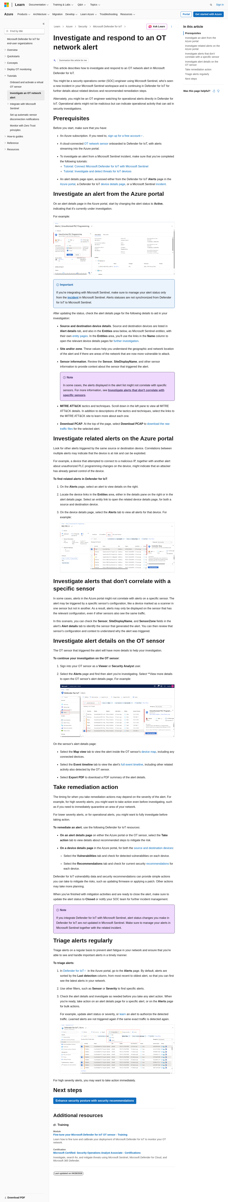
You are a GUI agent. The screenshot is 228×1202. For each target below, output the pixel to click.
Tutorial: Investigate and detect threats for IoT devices (97, 171)
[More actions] (172, 26)
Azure (69, 26)
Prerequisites (193, 33)
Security (82, 26)
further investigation (126, 341)
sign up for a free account (124, 135)
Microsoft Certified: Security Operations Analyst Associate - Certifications (97, 1152)
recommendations (157, 863)
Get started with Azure (208, 14)
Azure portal (67, 184)
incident (161, 184)
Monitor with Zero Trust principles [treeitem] (22, 127)
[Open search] (211, 5)
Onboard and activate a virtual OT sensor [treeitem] (26, 84)
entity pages (80, 336)
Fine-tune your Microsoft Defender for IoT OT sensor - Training (90, 1134)
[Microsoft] (6, 4)
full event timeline (132, 764)
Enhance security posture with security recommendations (95, 1100)
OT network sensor (96, 143)
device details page (113, 184)
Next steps (191, 78)
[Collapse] (43, 24)
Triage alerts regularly (197, 74)
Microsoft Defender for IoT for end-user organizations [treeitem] (23, 41)
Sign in (220, 4)
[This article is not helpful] (218, 91)
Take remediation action (198, 69)
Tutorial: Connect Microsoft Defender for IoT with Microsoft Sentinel (106, 166)
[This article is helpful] (214, 91)
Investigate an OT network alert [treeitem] (25, 95)
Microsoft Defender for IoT (107, 26)
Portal (186, 14)
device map (148, 751)
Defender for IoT (73, 970)
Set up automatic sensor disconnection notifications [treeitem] (24, 117)
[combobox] (24, 31)
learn (123, 1014)
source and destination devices (153, 848)
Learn (57, 26)
